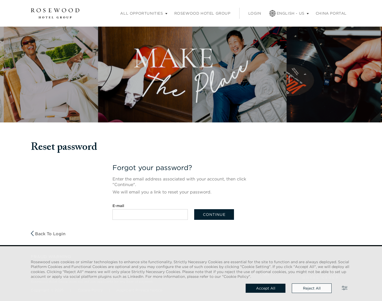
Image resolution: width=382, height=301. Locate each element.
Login (254, 13)
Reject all (312, 288)
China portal (331, 13)
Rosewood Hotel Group (202, 13)
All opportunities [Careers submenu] (141, 13)
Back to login (48, 233)
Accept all (265, 288)
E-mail (118, 205)
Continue (214, 214)
